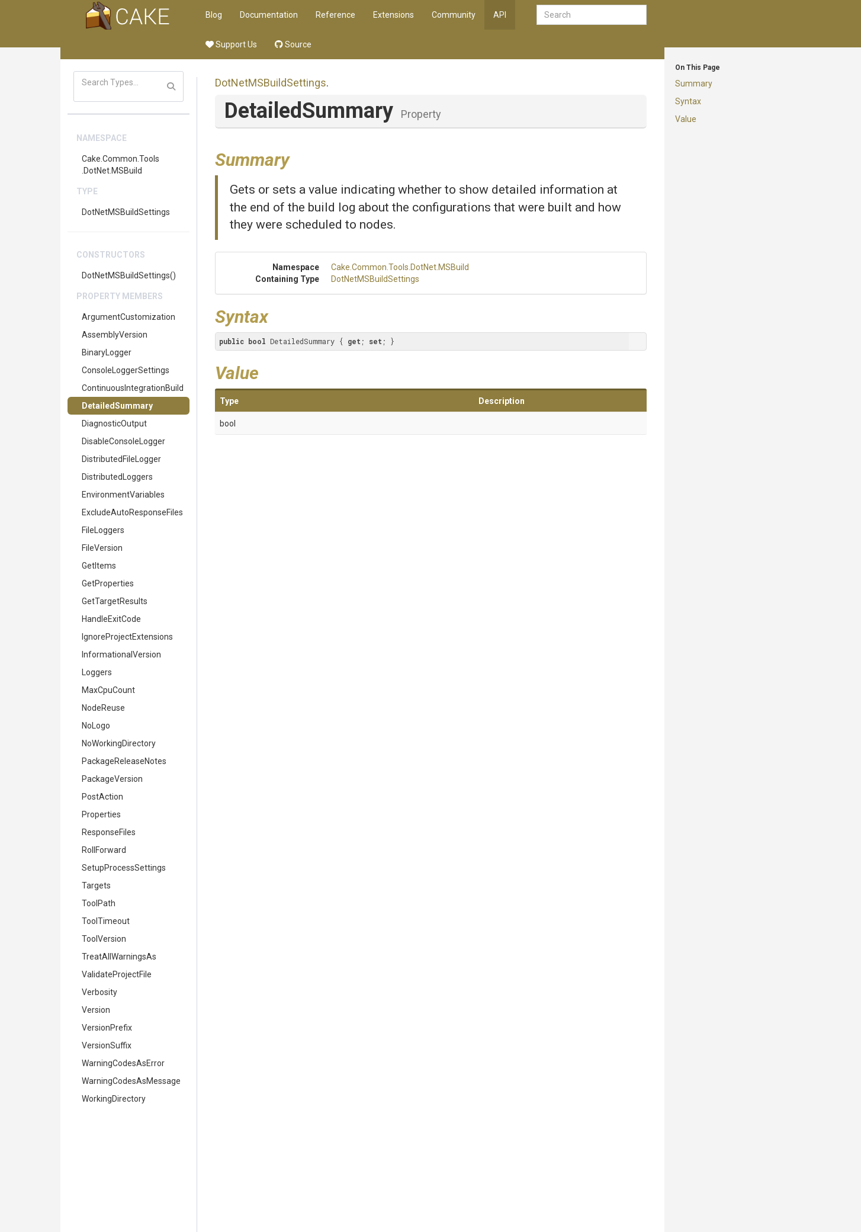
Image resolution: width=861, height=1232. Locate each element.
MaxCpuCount (108, 690)
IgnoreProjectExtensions (127, 636)
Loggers (97, 672)
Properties (101, 814)
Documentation (269, 15)
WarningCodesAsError (123, 1063)
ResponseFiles (109, 832)
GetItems (99, 565)
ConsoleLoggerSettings (125, 370)
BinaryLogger (106, 352)
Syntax (688, 101)
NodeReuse (103, 708)
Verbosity (99, 992)
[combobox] (591, 15)
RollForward (104, 850)
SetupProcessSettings (124, 867)
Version (96, 1010)
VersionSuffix (106, 1045)
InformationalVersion (121, 654)
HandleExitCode (111, 619)
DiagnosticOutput (114, 423)
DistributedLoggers (117, 477)
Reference (335, 15)
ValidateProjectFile (117, 974)
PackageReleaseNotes (124, 761)
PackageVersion (112, 779)
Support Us (231, 44)
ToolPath (98, 903)
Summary (693, 83)
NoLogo (96, 725)
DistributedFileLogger (121, 459)
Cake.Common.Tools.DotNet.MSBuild (120, 164)
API (499, 15)
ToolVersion (104, 939)
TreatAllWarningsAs (119, 956)
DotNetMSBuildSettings (126, 212)
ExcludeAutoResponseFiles (132, 512)
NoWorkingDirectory (119, 743)
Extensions (393, 15)
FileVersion (102, 548)
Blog (213, 15)
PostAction (102, 796)
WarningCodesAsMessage (131, 1081)
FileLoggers (103, 530)
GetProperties (108, 583)
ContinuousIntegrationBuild (133, 388)
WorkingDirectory (114, 1098)
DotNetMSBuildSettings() (129, 275)
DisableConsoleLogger (123, 441)
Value (685, 119)
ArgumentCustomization (128, 317)
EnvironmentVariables (123, 494)
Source (293, 44)
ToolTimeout (106, 921)
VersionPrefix (107, 1027)
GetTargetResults (114, 601)
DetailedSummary (117, 405)
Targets (96, 885)
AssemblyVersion (114, 334)
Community (454, 15)
